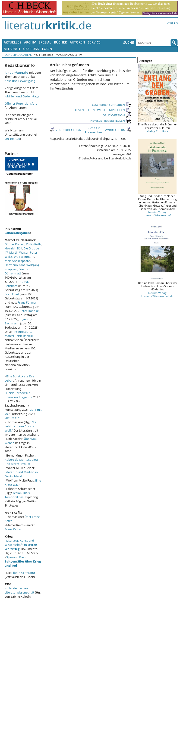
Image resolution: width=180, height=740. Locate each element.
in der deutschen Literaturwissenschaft (19, 590)
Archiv (30, 42)
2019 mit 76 (12, 418)
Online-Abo (12, 139)
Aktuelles (12, 42)
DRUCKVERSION (117, 115)
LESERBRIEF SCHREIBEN (111, 105)
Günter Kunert (15, 244)
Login (47, 49)
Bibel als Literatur (23, 573)
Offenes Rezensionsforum (22, 103)
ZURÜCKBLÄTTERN (68, 130)
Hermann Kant (15, 265)
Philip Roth (33, 244)
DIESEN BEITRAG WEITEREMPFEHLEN (102, 110)
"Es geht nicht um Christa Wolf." (20, 426)
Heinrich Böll (13, 248)
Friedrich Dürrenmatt (18, 271)
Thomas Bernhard (17, 284)
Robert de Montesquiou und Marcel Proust (21, 461)
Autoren (77, 42)
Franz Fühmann (28, 302)
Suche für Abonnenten (93, 130)
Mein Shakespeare (17, 261)
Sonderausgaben (18, 54)
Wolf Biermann (24, 257)
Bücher (60, 42)
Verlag (172, 23)
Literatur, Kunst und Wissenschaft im (21, 544)
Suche (128, 42)
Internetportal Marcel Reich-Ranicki (19, 334)
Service (94, 42)
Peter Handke (29, 311)
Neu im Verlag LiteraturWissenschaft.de (157, 294)
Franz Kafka (13, 529)
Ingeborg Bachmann (18, 321)
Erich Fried (12, 294)
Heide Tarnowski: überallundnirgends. (18, 395)
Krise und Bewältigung (20, 81)
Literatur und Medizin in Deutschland (21, 474)
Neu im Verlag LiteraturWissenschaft (157, 213)
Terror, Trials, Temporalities (17, 495)
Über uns (31, 49)
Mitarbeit (12, 49)
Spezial (45, 42)
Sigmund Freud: (23, 561)
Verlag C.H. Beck (157, 131)
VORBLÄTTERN (115, 130)
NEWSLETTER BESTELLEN (110, 120)
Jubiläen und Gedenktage (22, 96)
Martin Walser (18, 252)
